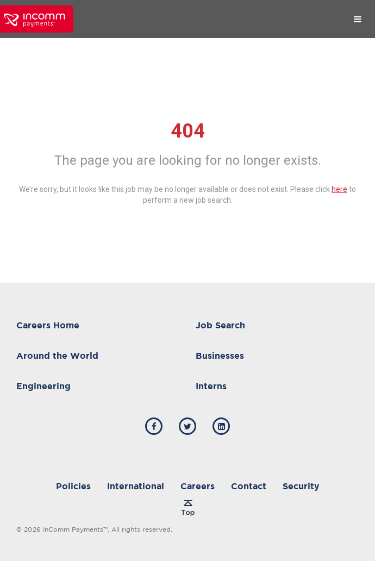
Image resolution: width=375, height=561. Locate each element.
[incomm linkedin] (221, 426)
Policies (73, 486)
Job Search (220, 325)
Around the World (57, 355)
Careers (197, 486)
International (135, 486)
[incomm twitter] (187, 426)
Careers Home (47, 325)
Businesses (220, 355)
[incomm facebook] (153, 426)
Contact (248, 486)
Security (301, 486)
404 (188, 131)
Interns (211, 386)
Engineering (43, 386)
